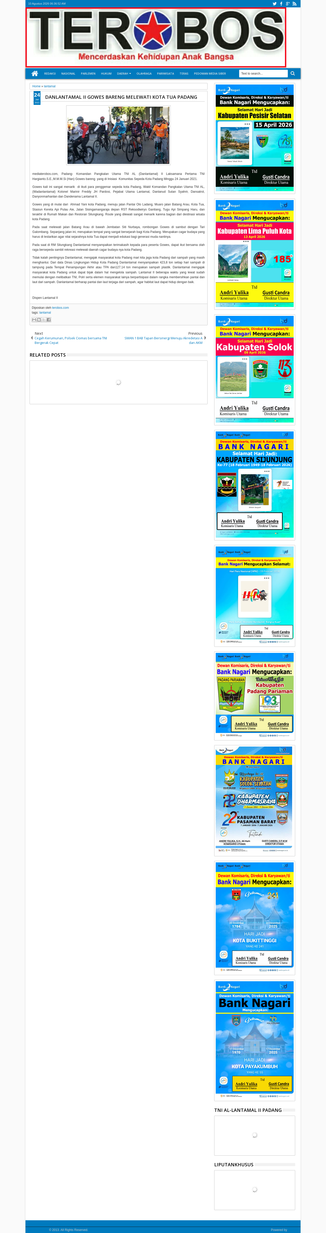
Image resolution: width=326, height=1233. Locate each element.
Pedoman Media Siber (210, 73)
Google (293, 1230)
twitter (274, 3)
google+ (287, 3)
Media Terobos (38, 1230)
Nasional (68, 73)
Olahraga (144, 73)
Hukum (106, 73)
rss (294, 3)
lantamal (45, 312)
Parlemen (88, 73)
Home (35, 73)
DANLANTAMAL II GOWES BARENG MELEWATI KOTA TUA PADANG (121, 97)
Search (292, 73)
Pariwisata (165, 73)
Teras (184, 73)
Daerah (122, 73)
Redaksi (50, 73)
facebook (281, 3)
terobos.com (60, 308)
